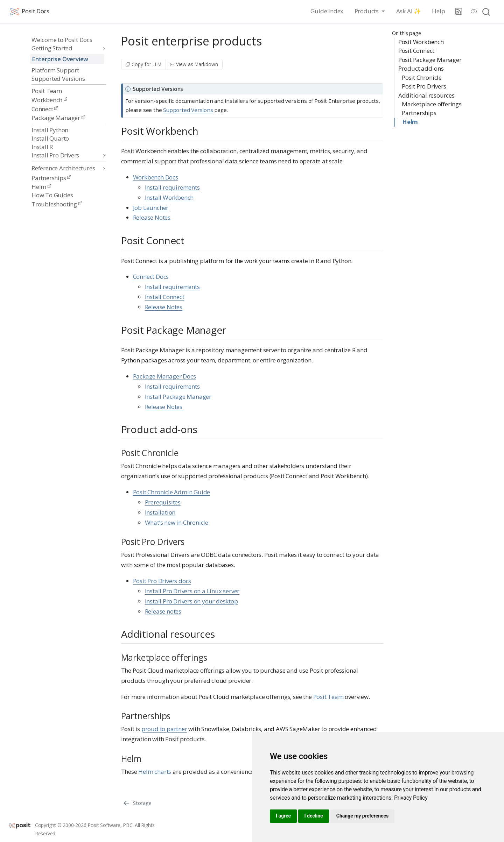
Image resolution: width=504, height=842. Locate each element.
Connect (44, 109)
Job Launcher (151, 208)
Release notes (163, 611)
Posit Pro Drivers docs (162, 581)
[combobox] (486, 11)
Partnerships (51, 178)
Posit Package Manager (430, 60)
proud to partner (164, 729)
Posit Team (328, 697)
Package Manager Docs (164, 376)
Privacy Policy (411, 797)
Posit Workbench (421, 42)
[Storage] (137, 803)
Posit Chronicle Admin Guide (171, 492)
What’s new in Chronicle (176, 522)
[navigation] (65, 48)
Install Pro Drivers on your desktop (191, 601)
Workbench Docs (155, 177)
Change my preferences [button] (362, 816)
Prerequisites (163, 502)
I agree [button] (283, 816)
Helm (41, 187)
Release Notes (151, 217)
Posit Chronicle (422, 77)
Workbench (49, 100)
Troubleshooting (56, 204)
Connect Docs (151, 277)
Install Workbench (169, 197)
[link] (411, 797)
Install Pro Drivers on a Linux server (192, 591)
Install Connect (164, 297)
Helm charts (154, 771)
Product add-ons (421, 68)
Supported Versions (188, 109)
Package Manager (58, 118)
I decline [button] (313, 816)
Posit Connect (416, 51)
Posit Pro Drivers (424, 86)
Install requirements (172, 187)
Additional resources (426, 95)
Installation (160, 512)
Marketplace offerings (432, 104)
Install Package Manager (178, 396)
